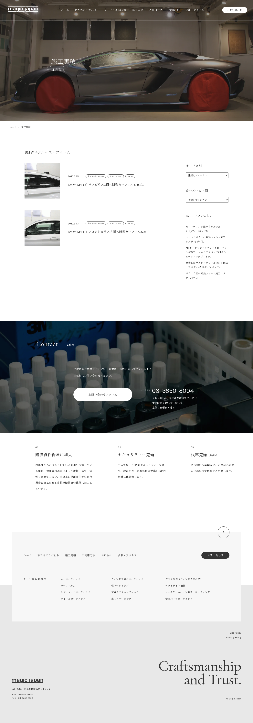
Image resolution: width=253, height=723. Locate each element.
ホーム (13, 127)
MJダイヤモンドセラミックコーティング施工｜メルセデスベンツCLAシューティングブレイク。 (206, 252)
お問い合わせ (234, 10)
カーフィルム (116, 176)
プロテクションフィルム (125, 592)
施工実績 (70, 555)
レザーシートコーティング (75, 592)
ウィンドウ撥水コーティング (127, 579)
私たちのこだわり (48, 555)
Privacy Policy (233, 637)
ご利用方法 (88, 555)
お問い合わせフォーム (102, 394)
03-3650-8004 (173, 391)
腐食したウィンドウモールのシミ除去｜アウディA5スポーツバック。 (207, 265)
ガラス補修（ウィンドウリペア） (184, 579)
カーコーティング (70, 579)
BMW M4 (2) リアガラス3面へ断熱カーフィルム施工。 (108, 184)
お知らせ (106, 555)
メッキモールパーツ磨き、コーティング (187, 592)
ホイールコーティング (73, 598)
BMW (130, 176)
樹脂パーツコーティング (179, 598)
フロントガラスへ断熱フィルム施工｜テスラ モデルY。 (207, 239)
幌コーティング (120, 585)
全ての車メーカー (96, 176)
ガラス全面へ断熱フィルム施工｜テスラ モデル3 (207, 275)
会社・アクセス (127, 555)
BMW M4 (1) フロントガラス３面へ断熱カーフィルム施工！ (112, 232)
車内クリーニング (121, 598)
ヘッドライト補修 (175, 585)
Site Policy (235, 632)
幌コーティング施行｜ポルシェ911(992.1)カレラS (203, 228)
